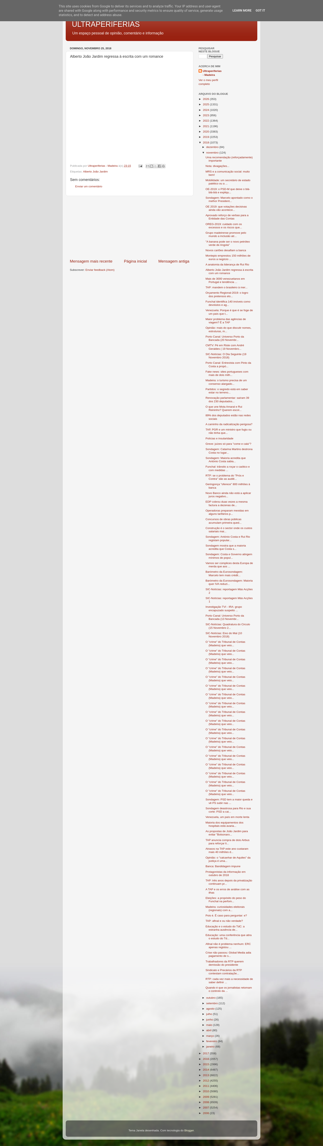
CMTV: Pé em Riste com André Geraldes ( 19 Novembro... (225, 347)
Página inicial (135, 261)
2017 (206, 1053)
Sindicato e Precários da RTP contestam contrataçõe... (224, 972)
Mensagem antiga (173, 261)
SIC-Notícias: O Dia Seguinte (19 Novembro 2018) (226, 356)
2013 (206, 1075)
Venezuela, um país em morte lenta (227, 817)
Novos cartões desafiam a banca (226, 250)
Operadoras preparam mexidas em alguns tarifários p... (227, 512)
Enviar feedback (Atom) (100, 269)
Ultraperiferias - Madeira (212, 72)
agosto (210, 1008)
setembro (212, 1003)
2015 (206, 1064)
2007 (206, 1107)
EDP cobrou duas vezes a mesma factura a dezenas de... (227, 503)
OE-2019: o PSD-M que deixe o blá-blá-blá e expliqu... (228, 191)
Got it (260, 10)
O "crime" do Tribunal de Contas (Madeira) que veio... (225, 643)
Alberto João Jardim (95, 171)
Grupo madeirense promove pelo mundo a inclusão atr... (226, 234)
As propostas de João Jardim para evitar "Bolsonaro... (227, 833)
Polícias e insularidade (219, 438)
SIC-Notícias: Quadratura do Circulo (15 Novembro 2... (228, 626)
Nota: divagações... (217, 166)
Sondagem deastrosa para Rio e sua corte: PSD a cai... (228, 810)
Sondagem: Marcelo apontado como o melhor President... (229, 199)
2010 (206, 1091)
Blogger (189, 1130)
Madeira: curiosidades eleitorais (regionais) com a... (225, 908)
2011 (206, 1085)
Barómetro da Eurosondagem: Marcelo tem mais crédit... (224, 573)
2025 (206, 104)
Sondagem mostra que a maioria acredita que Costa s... (226, 547)
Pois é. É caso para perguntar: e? (226, 915)
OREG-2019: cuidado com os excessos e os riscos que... (224, 226)
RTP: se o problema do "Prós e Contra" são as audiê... (225, 477)
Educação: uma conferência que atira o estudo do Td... (229, 937)
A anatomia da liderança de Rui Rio (227, 264)
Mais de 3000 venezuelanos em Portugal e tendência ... (225, 280)
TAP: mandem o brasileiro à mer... (227, 287)
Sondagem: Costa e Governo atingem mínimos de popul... (229, 556)
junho (210, 1019)
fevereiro (212, 1041)
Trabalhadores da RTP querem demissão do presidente (225, 963)
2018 (206, 142)
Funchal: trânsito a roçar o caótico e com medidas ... (228, 468)
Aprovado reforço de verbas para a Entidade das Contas (227, 217)
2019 (206, 136)
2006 (206, 1113)
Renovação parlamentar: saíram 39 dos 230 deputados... (227, 399)
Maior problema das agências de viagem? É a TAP (226, 321)
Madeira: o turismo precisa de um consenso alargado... (226, 382)
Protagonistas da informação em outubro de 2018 (226, 873)
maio (209, 1024)
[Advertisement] (129, 227)
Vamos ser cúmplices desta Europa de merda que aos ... (229, 565)
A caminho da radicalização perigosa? (229, 424)
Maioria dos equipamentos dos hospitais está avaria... (224, 824)
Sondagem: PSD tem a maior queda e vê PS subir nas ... (229, 801)
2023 (206, 115)
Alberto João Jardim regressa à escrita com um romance (229, 271)
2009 (206, 1096)
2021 (206, 126)
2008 (206, 1102)
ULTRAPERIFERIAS (106, 24)
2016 (206, 1058)
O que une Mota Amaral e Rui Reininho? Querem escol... (224, 408)
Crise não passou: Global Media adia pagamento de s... (228, 954)
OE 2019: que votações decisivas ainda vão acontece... (226, 208)
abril (209, 1030)
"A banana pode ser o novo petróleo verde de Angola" (228, 243)
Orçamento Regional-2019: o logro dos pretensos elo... (227, 294)
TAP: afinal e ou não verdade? (224, 920)
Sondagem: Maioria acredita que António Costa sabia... (226, 459)
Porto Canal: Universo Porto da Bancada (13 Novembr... (225, 617)
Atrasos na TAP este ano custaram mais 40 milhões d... (227, 850)
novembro (212, 152)
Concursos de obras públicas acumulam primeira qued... (224, 521)
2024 (206, 109)
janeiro (210, 1046)
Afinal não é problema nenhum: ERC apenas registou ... (228, 945)
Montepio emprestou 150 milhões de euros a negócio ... (228, 257)
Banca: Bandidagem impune (223, 866)
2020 (206, 131)
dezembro (212, 147)
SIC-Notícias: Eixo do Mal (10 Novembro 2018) (224, 635)
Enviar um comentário (88, 186)
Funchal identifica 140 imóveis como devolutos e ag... (228, 303)
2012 (206, 1080)
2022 (206, 120)
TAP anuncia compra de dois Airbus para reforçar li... (227, 842)
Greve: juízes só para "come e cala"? (228, 443)
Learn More (242, 10)
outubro (211, 997)
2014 (206, 1069)
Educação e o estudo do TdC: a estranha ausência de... (225, 928)
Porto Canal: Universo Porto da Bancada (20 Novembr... (225, 338)
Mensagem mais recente (91, 261)
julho (209, 1014)
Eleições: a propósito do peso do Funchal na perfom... (226, 899)
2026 (206, 99)
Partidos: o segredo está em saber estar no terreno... (227, 391)
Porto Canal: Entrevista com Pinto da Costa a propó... (228, 364)
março (210, 1035)
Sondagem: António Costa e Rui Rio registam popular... (228, 538)
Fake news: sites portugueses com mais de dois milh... (227, 373)
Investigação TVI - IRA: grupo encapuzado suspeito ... (224, 608)
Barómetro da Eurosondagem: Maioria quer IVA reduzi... (229, 582)
